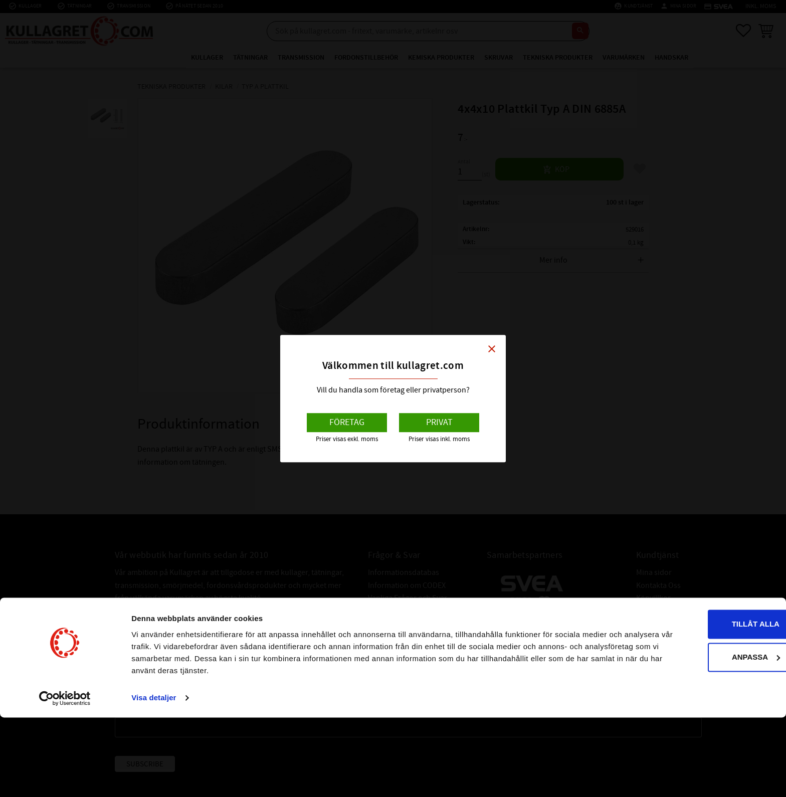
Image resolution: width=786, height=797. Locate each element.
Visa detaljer (153, 777)
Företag (346, 422)
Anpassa (703, 736)
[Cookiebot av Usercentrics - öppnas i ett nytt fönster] (65, 777)
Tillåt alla (702, 703)
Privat (439, 422)
